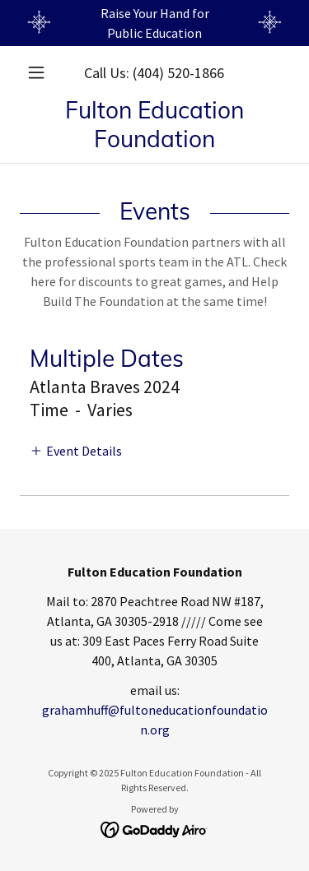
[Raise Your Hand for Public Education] (154, 23)
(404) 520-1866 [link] (178, 72)
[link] (154, 124)
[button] (40, 72)
